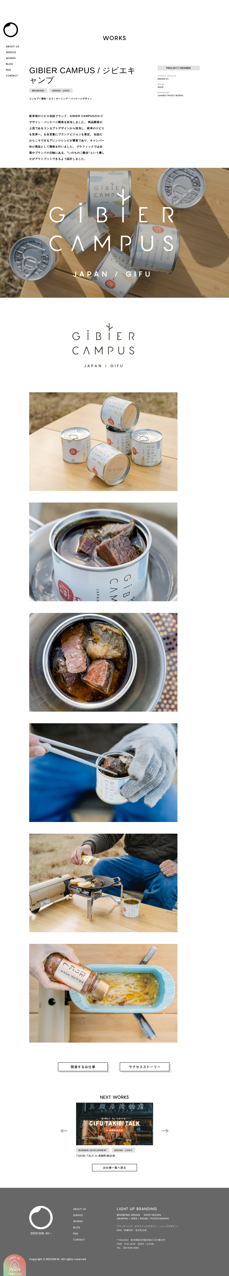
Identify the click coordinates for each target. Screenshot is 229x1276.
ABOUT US (12, 46)
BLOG (9, 64)
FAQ (8, 69)
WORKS (11, 58)
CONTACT (12, 75)
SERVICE (11, 52)
